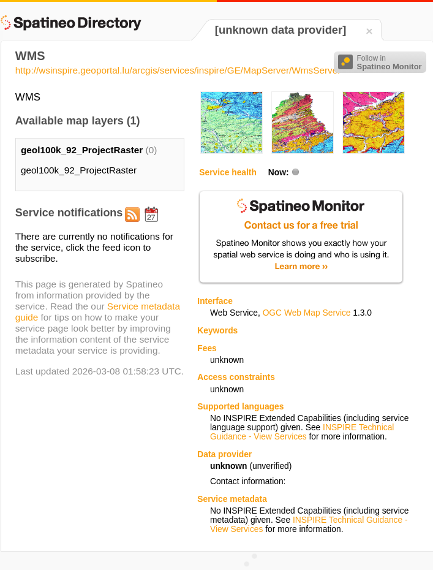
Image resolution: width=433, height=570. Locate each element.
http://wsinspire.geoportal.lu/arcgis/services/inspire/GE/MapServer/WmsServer (178, 70)
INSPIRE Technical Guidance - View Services (302, 432)
